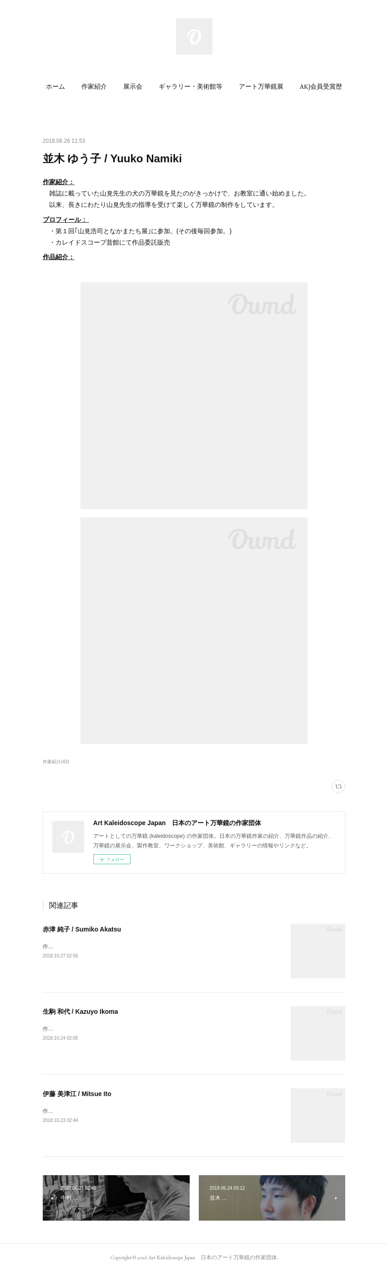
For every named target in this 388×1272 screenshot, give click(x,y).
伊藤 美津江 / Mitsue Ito (77, 1093)
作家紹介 (94, 86)
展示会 (132, 86)
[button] (55, 86)
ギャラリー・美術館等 (190, 86)
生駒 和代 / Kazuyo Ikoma (80, 1011)
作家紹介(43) (56, 761)
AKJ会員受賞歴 (321, 86)
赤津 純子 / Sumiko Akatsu (82, 929)
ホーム (55, 86)
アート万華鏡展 (261, 86)
